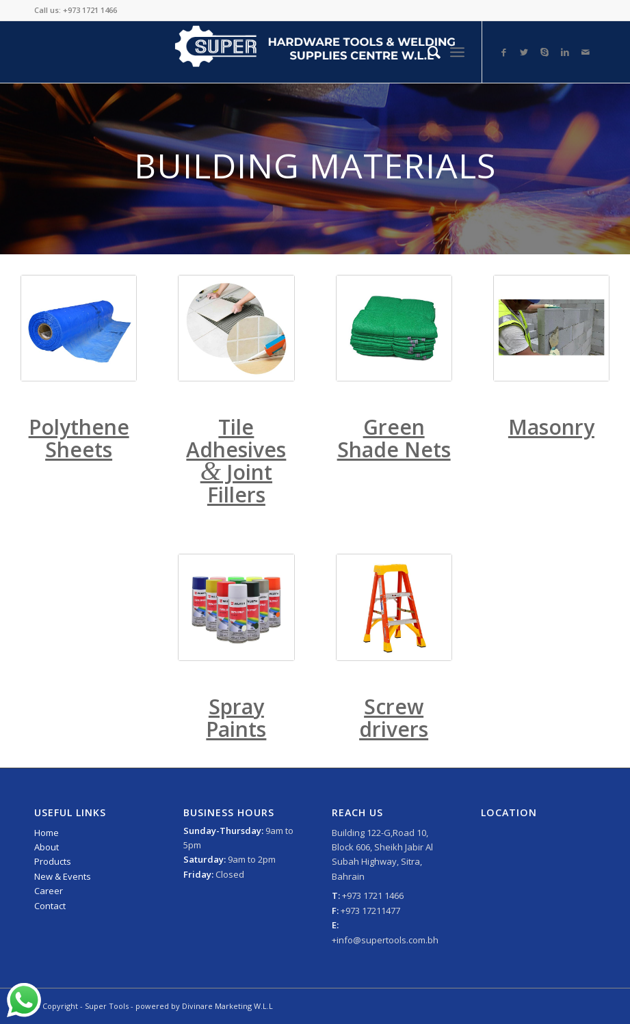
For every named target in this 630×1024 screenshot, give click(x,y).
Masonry (551, 427)
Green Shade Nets (394, 438)
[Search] (427, 52)
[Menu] (457, 51)
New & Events (62, 876)
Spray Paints (236, 717)
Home (46, 832)
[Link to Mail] (585, 52)
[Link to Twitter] (524, 52)
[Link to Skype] (544, 52)
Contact (50, 906)
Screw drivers (393, 717)
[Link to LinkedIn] (565, 52)
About (46, 847)
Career (48, 891)
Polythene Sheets (79, 438)
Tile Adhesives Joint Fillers (236, 461)
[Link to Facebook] (503, 52)
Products (52, 861)
